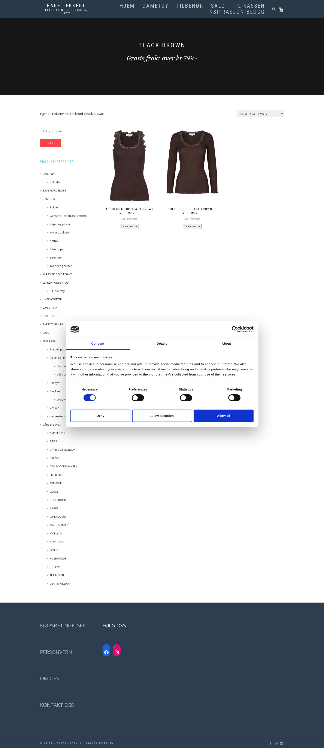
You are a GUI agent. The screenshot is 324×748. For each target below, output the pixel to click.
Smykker (55, 391)
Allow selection (162, 415)
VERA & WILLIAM (60, 583)
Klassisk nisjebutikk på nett (66, 12)
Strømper (56, 257)
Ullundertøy (57, 291)
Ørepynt (62, 399)
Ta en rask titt (129, 226)
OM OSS (49, 678)
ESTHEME (56, 483)
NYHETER (48, 316)
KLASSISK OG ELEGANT (57, 274)
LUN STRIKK (50, 308)
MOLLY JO (56, 533)
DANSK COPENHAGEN (64, 466)
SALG (218, 6)
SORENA (55, 567)
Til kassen (249, 6)
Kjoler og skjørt (59, 232)
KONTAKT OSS (57, 704)
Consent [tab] (97, 343)
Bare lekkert (66, 5)
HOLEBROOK (58, 500)
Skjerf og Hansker (61, 358)
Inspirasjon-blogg (236, 12)
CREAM (54, 458)
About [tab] (226, 343)
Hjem (127, 6)
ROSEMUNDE (58, 558)
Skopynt (55, 383)
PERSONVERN (56, 651)
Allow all (223, 415)
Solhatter (56, 182)
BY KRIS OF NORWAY (63, 450)
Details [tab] (162, 343)
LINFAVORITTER (52, 299)
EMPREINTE (57, 475)
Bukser (54, 207)
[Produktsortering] (260, 113)
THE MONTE (57, 575)
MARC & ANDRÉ (59, 525)
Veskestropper (59, 416)
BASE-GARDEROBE (54, 190)
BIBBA (53, 441)
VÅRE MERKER (52, 424)
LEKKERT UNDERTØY (55, 282)
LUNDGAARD (58, 517)
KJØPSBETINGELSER (63, 625)
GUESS (54, 492)
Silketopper (57, 249)
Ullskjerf (62, 374)
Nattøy (54, 241)
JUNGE (54, 508)
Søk (50, 143)
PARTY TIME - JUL (53, 324)
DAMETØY (155, 6)
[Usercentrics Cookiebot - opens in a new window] (235, 329)
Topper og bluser (61, 266)
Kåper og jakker (60, 224)
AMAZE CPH (57, 433)
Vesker (54, 408)
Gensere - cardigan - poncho (68, 216)
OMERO (55, 550)
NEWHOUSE (57, 542)
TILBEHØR (189, 6)
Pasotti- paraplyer (61, 349)
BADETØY (49, 174)
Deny (101, 415)
